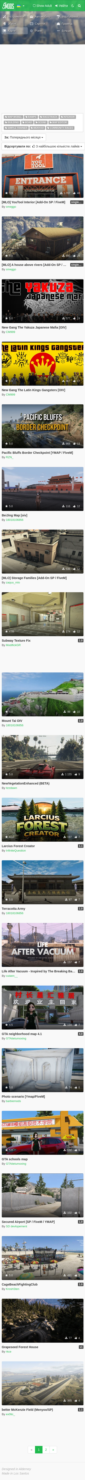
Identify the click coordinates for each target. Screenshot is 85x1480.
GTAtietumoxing (16, 1038)
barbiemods (13, 1101)
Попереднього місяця (23, 137)
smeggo (11, 206)
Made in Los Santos (15, 1473)
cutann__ (12, 975)
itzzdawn (11, 788)
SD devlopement (16, 1226)
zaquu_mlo (13, 582)
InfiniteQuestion (16, 850)
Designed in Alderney (16, 1469)
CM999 (10, 332)
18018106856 (15, 519)
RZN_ (9, 457)
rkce (8, 1351)
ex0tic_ (10, 1414)
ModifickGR (13, 645)
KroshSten (12, 1289)
